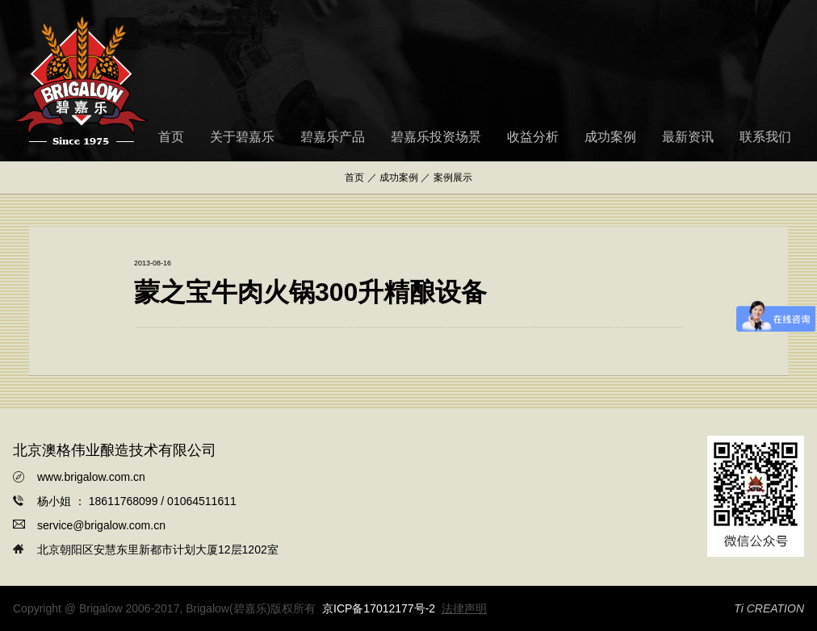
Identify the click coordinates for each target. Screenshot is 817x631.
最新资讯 (688, 137)
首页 (171, 137)
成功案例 (610, 137)
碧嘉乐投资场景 (436, 137)
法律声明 (464, 608)
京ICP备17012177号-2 (378, 608)
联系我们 (765, 137)
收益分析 (533, 137)
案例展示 (453, 177)
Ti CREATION (769, 608)
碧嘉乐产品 (332, 137)
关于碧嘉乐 (242, 137)
